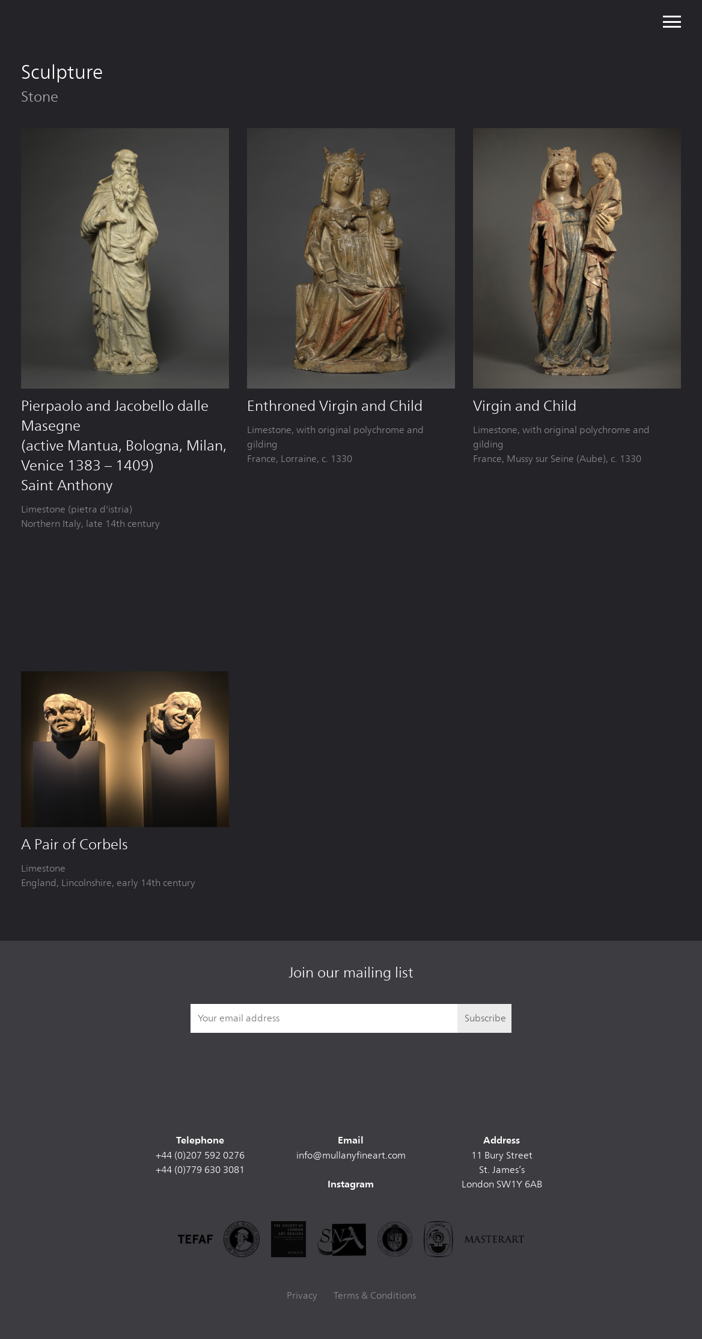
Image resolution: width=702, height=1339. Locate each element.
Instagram (351, 1185)
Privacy (302, 1295)
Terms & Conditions (375, 1295)
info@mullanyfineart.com (351, 1155)
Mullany (103, 21)
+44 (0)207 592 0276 (200, 1155)
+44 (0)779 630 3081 (200, 1169)
